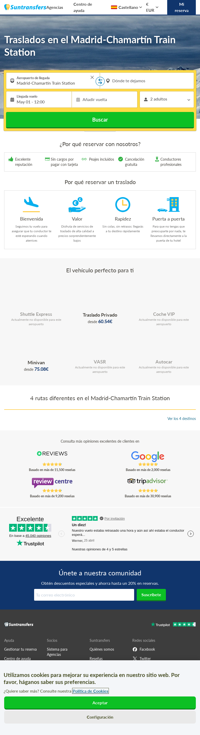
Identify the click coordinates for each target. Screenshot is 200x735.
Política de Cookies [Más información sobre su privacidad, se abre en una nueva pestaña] (90, 690)
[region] (100, 697)
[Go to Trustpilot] (173, 625)
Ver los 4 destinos (181, 418)
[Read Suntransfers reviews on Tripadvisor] (148, 483)
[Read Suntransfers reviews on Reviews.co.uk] (52, 456)
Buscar (100, 119)
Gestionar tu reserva (20, 649)
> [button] (92, 77)
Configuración (100, 716)
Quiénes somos (102, 649)
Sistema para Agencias (57, 652)
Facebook (143, 649)
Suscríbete (151, 594)
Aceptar (100, 702)
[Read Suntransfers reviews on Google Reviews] (148, 456)
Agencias (54, 7)
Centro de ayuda (82, 7)
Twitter (141, 658)
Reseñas (96, 658)
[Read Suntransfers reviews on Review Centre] (52, 483)
